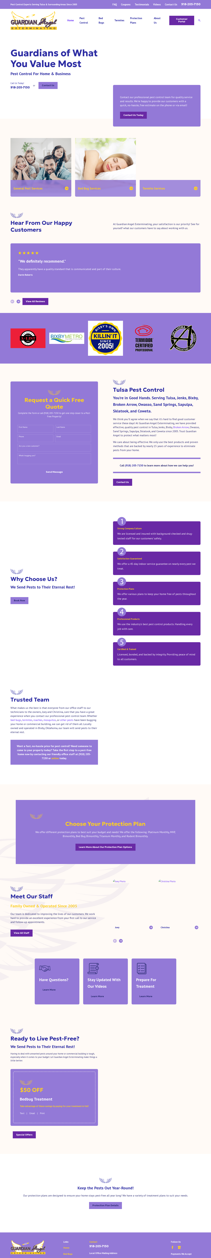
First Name (20, 427)
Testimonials (142, 4)
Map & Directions (98, 1256)
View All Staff (18, 921)
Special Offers (21, 1123)
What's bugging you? (24, 455)
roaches (35, 720)
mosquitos (47, 720)
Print (39, 1101)
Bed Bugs (68, 1242)
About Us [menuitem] (157, 20)
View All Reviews (35, 301)
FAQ (114, 4)
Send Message (51, 472)
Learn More (52, 978)
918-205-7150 (191, 4)
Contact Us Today (133, 115)
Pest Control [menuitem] (84, 20)
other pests (64, 720)
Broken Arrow (181, 427)
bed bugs (13, 720)
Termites (67, 1248)
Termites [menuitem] (119, 20)
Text (19, 1101)
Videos (157, 4)
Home (66, 1235)
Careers (67, 1254)
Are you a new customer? (26, 446)
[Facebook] (172, 1235)
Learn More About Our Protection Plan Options (105, 835)
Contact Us (171, 4)
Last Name (58, 427)
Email (56, 436)
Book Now (19, 600)
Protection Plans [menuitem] (136, 20)
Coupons (126, 4)
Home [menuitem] (70, 20)
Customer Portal (181, 20)
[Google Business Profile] (179, 1235)
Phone (18, 436)
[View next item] (18, 301)
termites (24, 720)
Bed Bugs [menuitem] (101, 20)
